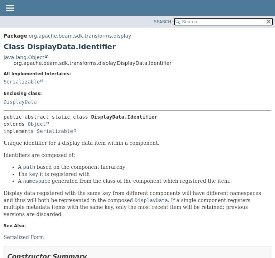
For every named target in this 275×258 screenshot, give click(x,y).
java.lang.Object (24, 57)
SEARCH (163, 21)
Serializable (22, 82)
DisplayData (20, 102)
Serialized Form (24, 237)
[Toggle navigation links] (10, 9)
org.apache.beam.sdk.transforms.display (80, 36)
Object (37, 124)
